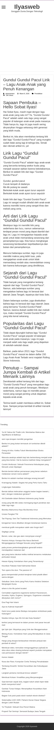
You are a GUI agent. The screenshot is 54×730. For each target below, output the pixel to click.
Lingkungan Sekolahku (11, 487)
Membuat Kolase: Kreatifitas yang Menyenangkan (22, 677)
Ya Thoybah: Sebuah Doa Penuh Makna (18, 707)
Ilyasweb (27, 6)
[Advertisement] (27, 41)
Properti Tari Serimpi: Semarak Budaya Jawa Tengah (23, 711)
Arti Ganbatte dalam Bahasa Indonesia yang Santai (23, 498)
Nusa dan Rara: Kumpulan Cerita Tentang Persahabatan (25, 662)
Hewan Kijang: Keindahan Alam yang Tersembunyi (22, 561)
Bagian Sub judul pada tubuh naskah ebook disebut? (23, 696)
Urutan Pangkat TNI (10, 514)
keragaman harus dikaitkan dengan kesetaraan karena (24, 523)
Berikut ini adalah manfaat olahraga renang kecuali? (23, 478)
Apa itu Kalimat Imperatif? (12, 607)
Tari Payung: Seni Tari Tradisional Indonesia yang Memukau (26, 518)
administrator (10, 93)
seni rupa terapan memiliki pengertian (17, 439)
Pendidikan (38, 93)
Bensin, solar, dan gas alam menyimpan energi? (22, 536)
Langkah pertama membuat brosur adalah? (19, 673)
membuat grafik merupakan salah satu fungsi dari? (23, 527)
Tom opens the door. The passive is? (17, 570)
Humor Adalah (7, 657)
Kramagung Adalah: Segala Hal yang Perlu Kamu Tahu (24, 483)
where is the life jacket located (14, 588)
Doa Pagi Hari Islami (10, 602)
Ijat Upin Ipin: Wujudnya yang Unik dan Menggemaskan (25, 629)
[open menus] (3, 7)
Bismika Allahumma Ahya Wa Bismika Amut (20, 510)
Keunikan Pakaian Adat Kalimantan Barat (19, 566)
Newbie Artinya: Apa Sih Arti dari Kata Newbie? (21, 618)
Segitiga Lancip (8, 532)
